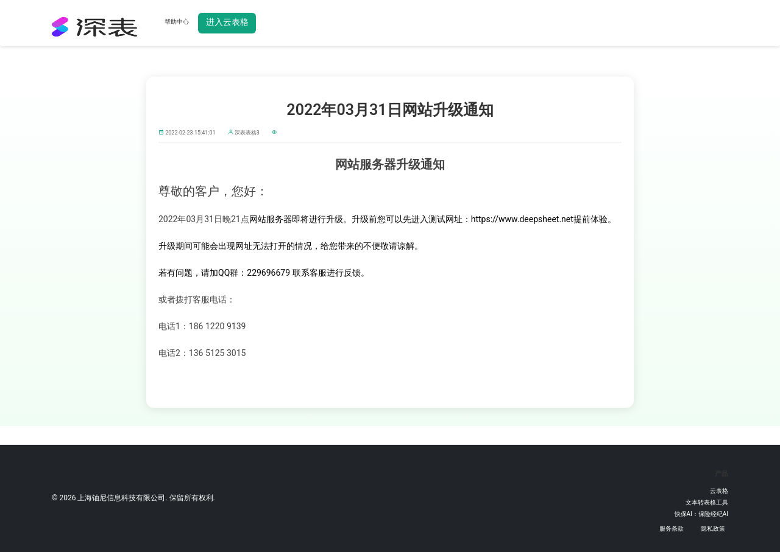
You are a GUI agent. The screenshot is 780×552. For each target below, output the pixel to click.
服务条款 (671, 528)
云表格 (719, 490)
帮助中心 (177, 21)
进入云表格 (227, 22)
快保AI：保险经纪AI (702, 514)
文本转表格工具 (707, 502)
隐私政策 (713, 528)
